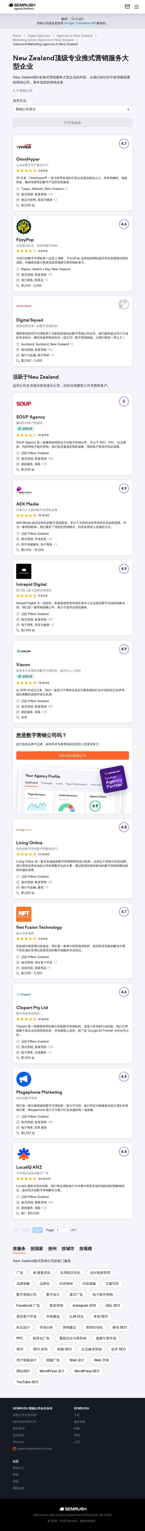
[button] (72, 109)
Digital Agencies (39, 35)
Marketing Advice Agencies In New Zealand (43, 40)
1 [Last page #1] (75, 1230)
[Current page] (62, 1230)
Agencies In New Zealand (74, 35)
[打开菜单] (137, 7)
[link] (127, 6)
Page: (50, 1230)
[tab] (19, 1249)
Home (17, 35)
